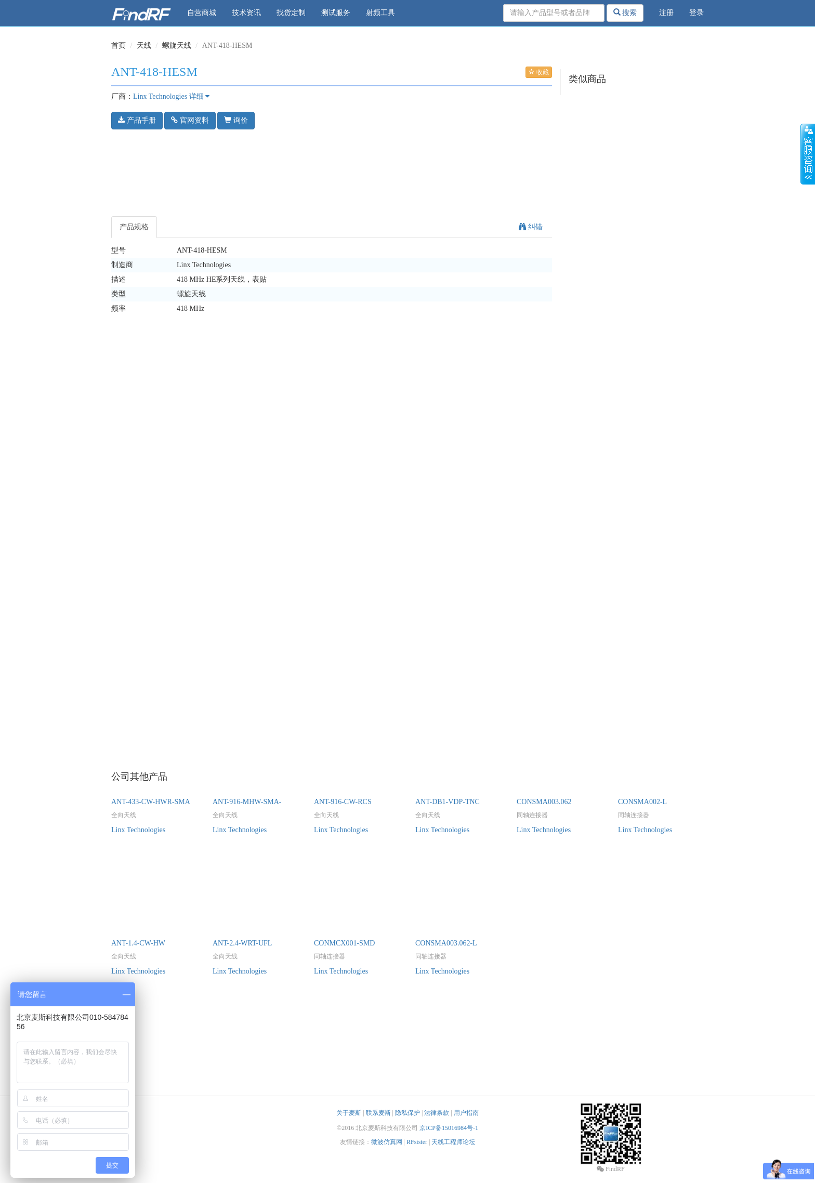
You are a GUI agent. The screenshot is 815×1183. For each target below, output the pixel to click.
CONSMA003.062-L (446, 943)
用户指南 (466, 1112)
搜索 (625, 12)
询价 (236, 120)
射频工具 (380, 13)
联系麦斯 (378, 1112)
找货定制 (291, 13)
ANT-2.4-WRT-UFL (242, 943)
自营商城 (201, 13)
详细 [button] (199, 96)
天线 (144, 45)
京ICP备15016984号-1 (448, 1128)
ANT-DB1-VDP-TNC (447, 802)
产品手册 (137, 120)
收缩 (807, 154)
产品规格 (134, 227)
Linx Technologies (160, 96)
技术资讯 (246, 13)
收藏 (539, 72)
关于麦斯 (348, 1112)
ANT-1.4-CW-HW (138, 943)
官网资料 (190, 120)
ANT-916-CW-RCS (343, 802)
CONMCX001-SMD (344, 943)
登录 (696, 13)
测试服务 (335, 13)
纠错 (531, 227)
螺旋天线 (176, 45)
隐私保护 (407, 1112)
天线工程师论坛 (453, 1142)
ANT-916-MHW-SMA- (247, 802)
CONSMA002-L (642, 802)
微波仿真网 (386, 1142)
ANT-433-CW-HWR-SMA (150, 802)
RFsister (416, 1142)
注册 (666, 13)
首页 (118, 45)
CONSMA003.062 (544, 802)
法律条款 (436, 1112)
